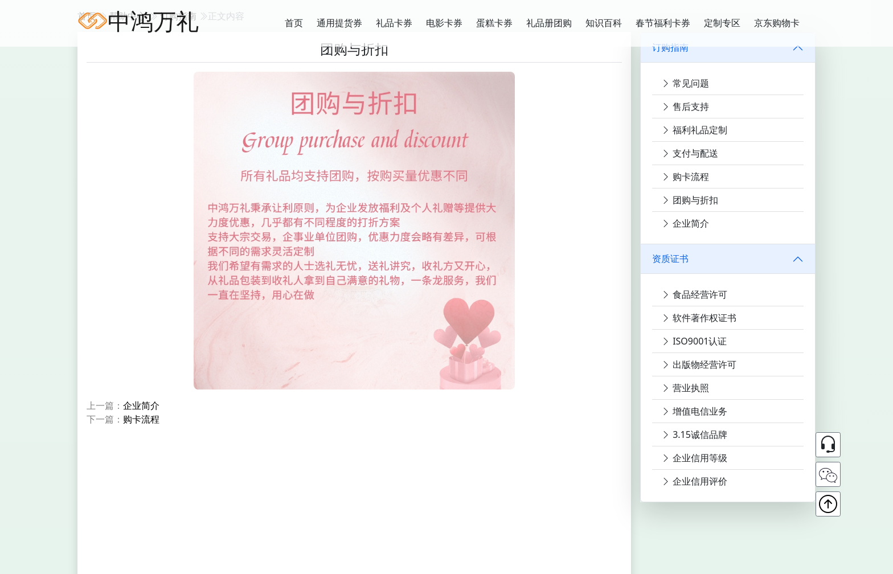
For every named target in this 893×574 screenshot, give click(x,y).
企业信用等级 (694, 458)
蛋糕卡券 (494, 23)
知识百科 (603, 23)
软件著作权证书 (698, 317)
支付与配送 (689, 153)
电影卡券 (444, 23)
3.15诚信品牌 (694, 434)
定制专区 (722, 23)
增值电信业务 (694, 411)
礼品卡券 (394, 23)
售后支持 (685, 106)
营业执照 (685, 388)
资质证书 (670, 258)
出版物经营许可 (698, 364)
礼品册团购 (549, 23)
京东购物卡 (777, 23)
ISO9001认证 (694, 341)
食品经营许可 (694, 294)
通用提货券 (339, 23)
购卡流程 (141, 419)
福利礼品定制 (694, 130)
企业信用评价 (694, 481)
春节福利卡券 (663, 23)
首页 (294, 23)
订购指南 (670, 47)
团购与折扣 (689, 200)
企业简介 (141, 405)
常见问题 (685, 83)
